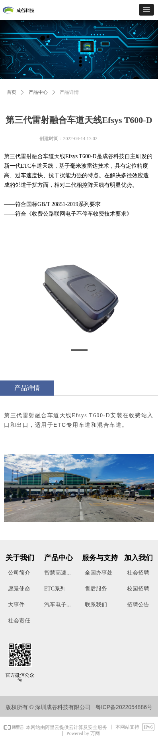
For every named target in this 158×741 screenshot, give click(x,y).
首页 (11, 92)
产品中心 (38, 92)
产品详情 (69, 92)
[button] (146, 10)
